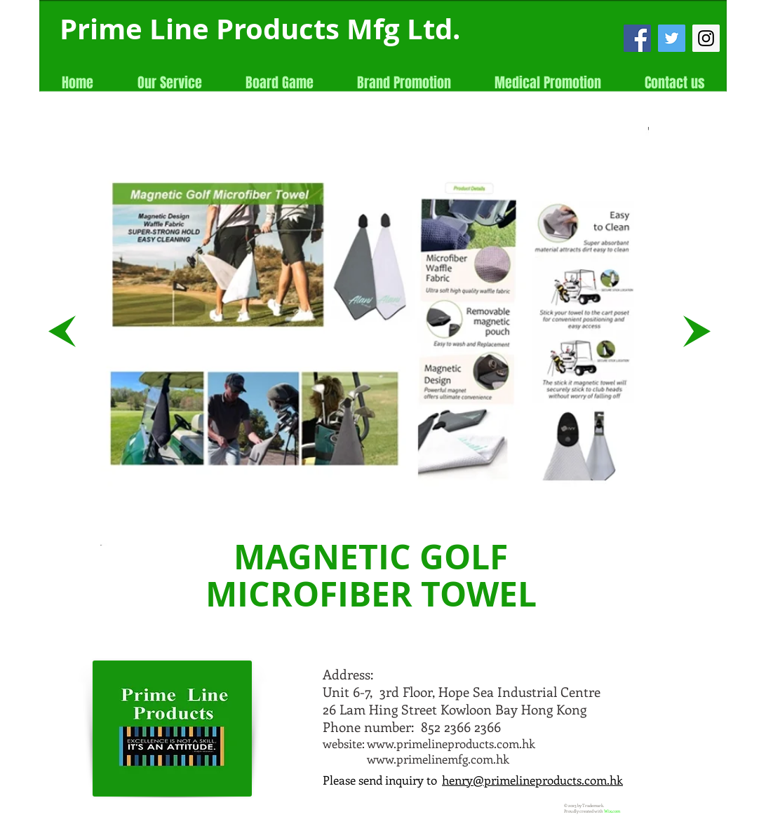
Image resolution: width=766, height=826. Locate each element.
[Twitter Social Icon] (671, 38)
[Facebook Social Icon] (637, 38)
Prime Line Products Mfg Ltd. (260, 28)
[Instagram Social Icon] (706, 38)
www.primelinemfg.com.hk (438, 758)
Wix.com (612, 811)
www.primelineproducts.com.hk (451, 743)
